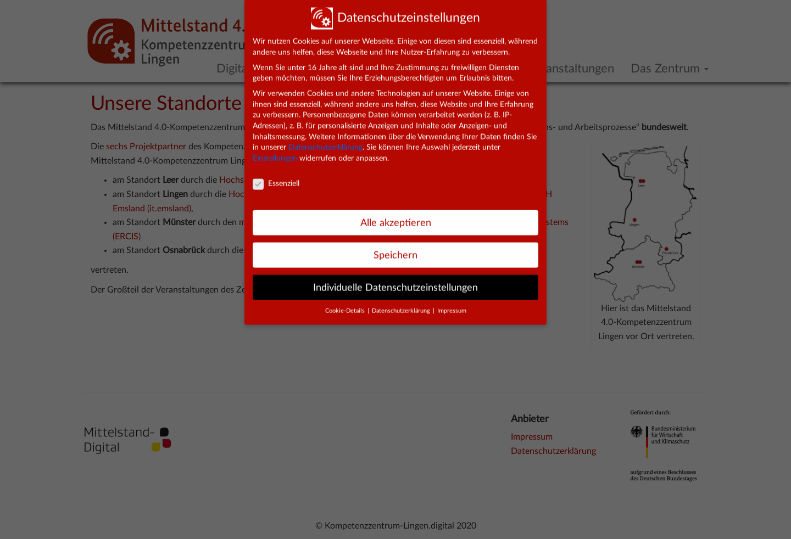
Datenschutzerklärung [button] (402, 305)
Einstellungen (275, 152)
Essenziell (276, 178)
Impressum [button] (451, 305)
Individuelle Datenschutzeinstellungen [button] (395, 281)
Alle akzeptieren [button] (395, 217)
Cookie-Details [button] (345, 305)
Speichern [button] (395, 249)
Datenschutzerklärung (325, 141)
